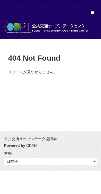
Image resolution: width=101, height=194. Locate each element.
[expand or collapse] (92, 12)
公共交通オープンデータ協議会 (30, 139)
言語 (8, 153)
